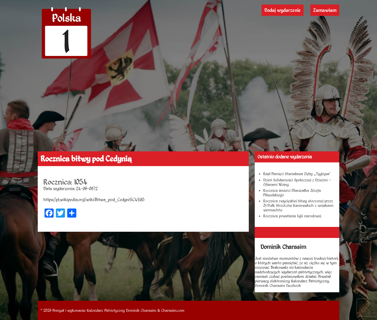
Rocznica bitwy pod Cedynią (86, 158)
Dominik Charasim (141, 310)
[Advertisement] (188, 109)
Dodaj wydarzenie (282, 10)
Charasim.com (172, 310)
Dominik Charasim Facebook (278, 285)
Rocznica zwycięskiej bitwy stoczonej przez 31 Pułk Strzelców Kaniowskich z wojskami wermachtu (298, 205)
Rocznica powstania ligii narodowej (292, 216)
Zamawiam (324, 10)
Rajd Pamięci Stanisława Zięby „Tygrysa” (296, 173)
